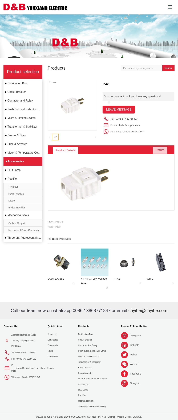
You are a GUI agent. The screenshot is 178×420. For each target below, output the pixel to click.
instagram (135, 335)
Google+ (134, 383)
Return (159, 150)
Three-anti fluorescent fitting (24, 237)
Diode (11, 200)
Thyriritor (13, 186)
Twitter (133, 354)
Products (84, 326)
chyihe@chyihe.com (129, 125)
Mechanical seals (18, 215)
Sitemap (111, 417)
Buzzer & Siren (16, 135)
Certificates (53, 340)
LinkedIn (134, 345)
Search (168, 68)
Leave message (119, 109)
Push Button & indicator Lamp (24, 109)
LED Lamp (14, 170)
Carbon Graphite (17, 223)
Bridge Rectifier (16, 207)
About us (52, 334)
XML (104, 417)
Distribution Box (17, 83)
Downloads (53, 345)
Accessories (15, 161)
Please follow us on (134, 326)
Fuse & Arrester (17, 143)
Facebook (135, 373)
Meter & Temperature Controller (24, 152)
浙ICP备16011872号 (91, 417)
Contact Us (10, 326)
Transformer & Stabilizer (22, 126)
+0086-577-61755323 (125, 118)
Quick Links (55, 326)
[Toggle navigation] (170, 7)
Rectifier (12, 178)
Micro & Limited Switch (21, 117)
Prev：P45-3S (55, 221)
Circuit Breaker (16, 91)
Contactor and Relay (20, 100)
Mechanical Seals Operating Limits (23, 231)
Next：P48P (54, 226)
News (50, 351)
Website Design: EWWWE (129, 417)
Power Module (16, 193)
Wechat (134, 364)
